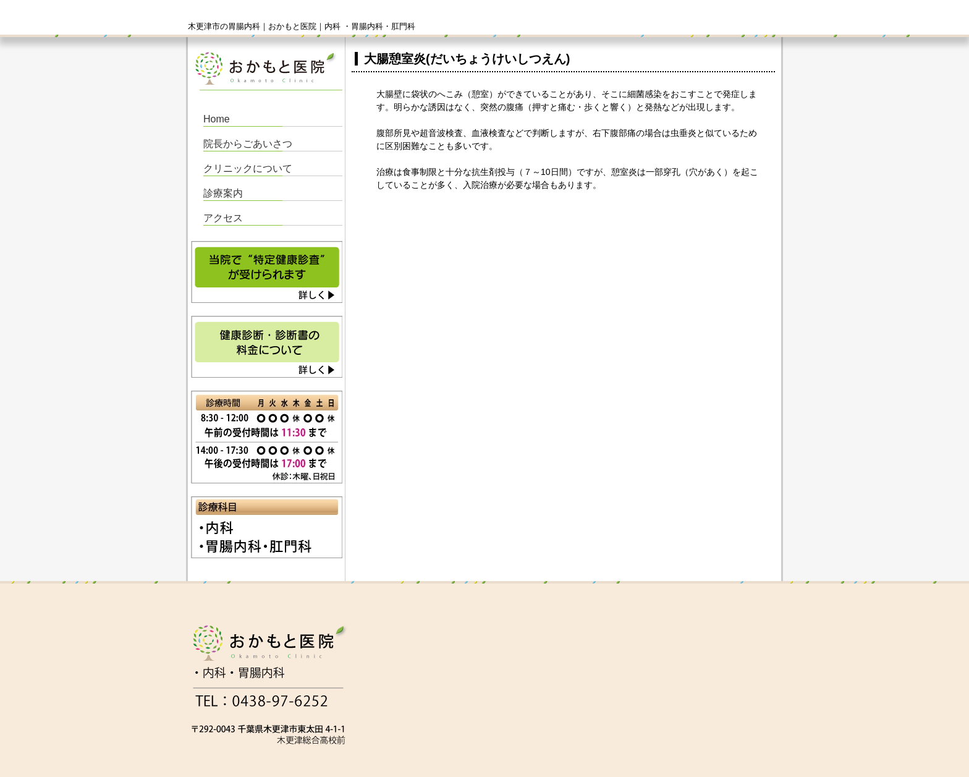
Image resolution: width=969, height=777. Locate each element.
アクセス (223, 218)
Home (216, 119)
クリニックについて (247, 168)
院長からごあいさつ (247, 143)
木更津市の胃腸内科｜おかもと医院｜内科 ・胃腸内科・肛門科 (301, 26)
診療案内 (223, 193)
